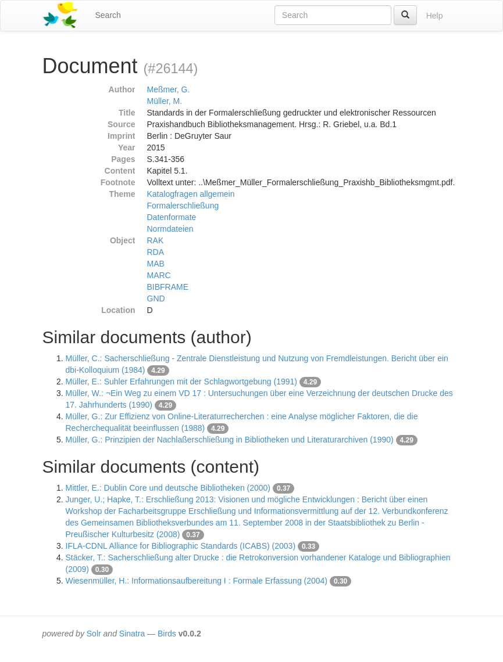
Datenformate (172, 217)
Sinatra (132, 633)
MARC (159, 275)
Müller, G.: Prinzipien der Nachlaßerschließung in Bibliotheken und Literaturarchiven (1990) (230, 439)
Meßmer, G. (168, 89)
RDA (156, 252)
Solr (94, 633)
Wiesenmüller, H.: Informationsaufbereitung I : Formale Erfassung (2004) (197, 580)
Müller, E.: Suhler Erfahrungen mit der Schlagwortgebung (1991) (181, 381)
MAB (156, 263)
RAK (155, 240)
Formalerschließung (183, 205)
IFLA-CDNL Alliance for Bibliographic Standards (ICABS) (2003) (181, 546)
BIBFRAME (168, 287)
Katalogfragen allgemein (191, 194)
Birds (167, 633)
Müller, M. (165, 101)
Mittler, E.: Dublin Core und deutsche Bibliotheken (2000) (168, 487)
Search (108, 15)
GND (156, 298)
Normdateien (170, 228)
